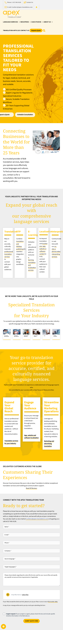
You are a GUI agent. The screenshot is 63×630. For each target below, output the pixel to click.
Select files (25, 595)
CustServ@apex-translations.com (37, 519)
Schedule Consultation (25, 115)
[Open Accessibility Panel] (3, 626)
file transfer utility (53, 602)
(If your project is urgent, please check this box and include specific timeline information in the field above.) (30, 615)
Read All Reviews (31, 488)
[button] (44, 30)
